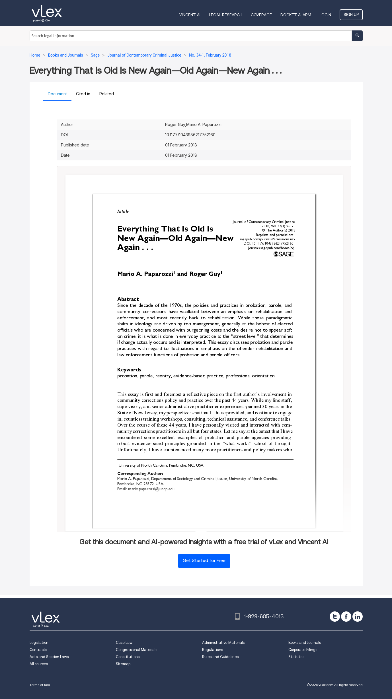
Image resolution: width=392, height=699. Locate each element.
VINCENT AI (189, 15)
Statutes (296, 657)
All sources (39, 664)
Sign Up (351, 14)
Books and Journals (304, 642)
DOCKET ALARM (295, 15)
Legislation (39, 642)
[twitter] (335, 616)
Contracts (38, 650)
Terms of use (40, 684)
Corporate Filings (302, 650)
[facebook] (346, 616)
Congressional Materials (136, 650)
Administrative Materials (223, 642)
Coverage (261, 15)
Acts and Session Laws (49, 657)
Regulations (212, 650)
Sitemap (123, 664)
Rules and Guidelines (220, 657)
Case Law (124, 642)
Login (325, 15)
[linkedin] (357, 616)
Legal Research (225, 15)
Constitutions (127, 657)
